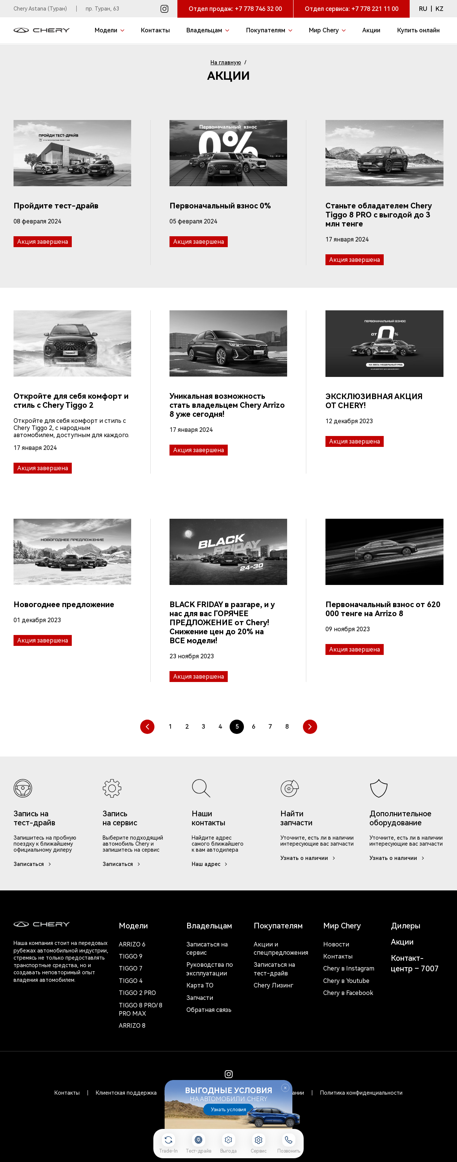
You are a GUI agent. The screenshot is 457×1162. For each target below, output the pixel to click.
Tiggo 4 (130, 980)
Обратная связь (209, 1009)
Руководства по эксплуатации (209, 969)
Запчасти (199, 997)
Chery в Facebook (348, 992)
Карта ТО (199, 985)
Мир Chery (342, 925)
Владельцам (209, 925)
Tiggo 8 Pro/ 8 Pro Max (140, 1009)
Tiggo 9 (130, 956)
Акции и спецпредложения (281, 948)
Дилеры (406, 925)
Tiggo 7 (130, 968)
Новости (336, 944)
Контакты (338, 956)
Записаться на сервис (207, 948)
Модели (133, 925)
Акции (402, 941)
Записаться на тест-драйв (274, 969)
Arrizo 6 (132, 944)
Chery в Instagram (348, 968)
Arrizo (132, 1025)
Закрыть (285, 1088)
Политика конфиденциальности (361, 1093)
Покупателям (278, 925)
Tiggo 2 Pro (137, 992)
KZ (439, 8)
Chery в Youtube (346, 980)
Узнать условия (228, 1109)
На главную (225, 62)
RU (423, 8)
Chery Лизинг (273, 985)
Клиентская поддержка (126, 1093)
